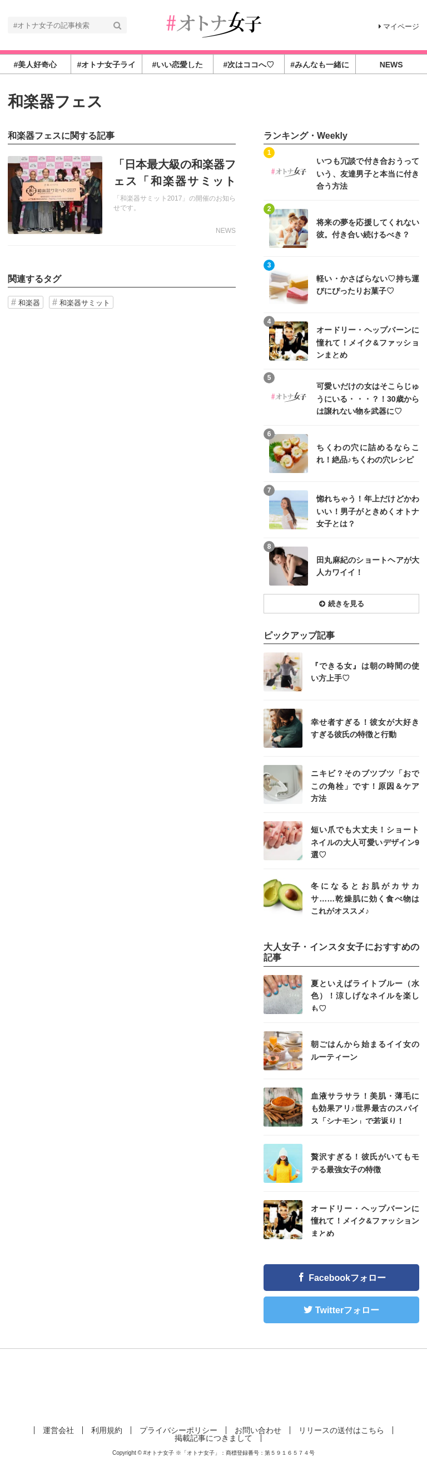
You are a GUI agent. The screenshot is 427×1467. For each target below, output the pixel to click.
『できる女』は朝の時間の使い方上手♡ (365, 672)
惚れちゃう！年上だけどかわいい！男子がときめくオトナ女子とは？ (367, 510)
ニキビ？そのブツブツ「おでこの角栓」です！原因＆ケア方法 (365, 785)
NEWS (226, 231)
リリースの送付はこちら (341, 1430)
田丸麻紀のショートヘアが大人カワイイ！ (367, 566)
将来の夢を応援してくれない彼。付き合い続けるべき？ (367, 228)
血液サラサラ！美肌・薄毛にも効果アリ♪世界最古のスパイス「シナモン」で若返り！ (365, 1107)
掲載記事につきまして (213, 1438)
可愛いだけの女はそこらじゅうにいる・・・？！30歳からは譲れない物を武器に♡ (367, 398)
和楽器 (29, 303)
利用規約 (106, 1430)
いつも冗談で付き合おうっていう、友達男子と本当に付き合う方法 (367, 173)
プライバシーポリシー (178, 1430)
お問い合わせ (258, 1430)
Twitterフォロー (347, 1310)
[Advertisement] (213, 1385)
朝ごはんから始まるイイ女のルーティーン (365, 1050)
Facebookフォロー (347, 1278)
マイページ (399, 26)
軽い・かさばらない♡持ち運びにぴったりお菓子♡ (367, 284)
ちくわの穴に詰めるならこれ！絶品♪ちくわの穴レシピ (367, 453)
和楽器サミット (84, 303)
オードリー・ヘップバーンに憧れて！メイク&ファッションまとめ (367, 341)
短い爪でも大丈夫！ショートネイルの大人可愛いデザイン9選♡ (365, 841)
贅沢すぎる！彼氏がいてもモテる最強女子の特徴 (365, 1162)
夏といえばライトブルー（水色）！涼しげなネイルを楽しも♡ (365, 995)
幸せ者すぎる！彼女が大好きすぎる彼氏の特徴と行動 (365, 728)
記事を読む (122, 195)
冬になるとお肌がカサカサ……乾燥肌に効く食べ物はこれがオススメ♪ (365, 897)
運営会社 (58, 1430)
